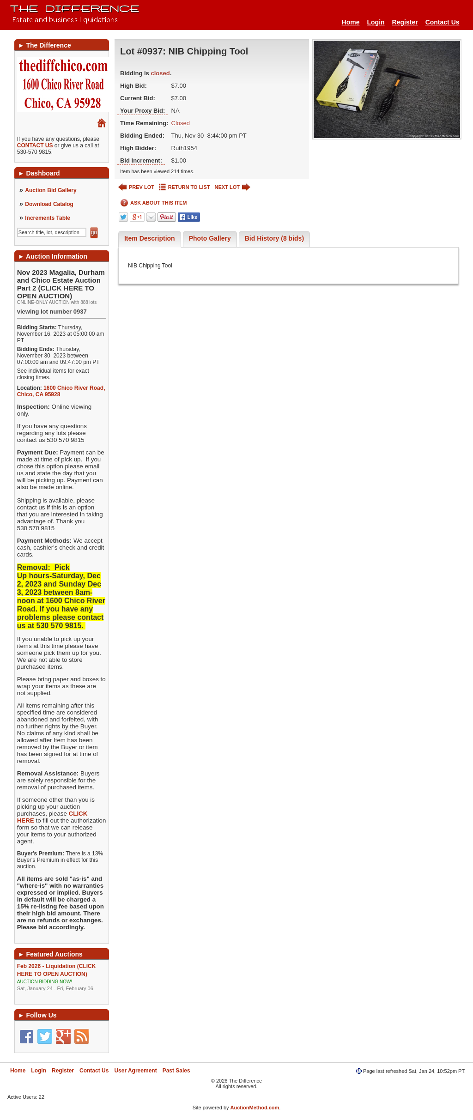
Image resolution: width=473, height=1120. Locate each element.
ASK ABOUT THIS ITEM (154, 203)
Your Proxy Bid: (142, 110)
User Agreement (135, 1070)
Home (351, 22)
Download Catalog (49, 204)
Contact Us (442, 22)
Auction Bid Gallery (50, 190)
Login (375, 22)
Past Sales (176, 1070)
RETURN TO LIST (184, 187)
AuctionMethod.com (254, 1107)
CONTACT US (35, 145)
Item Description (149, 238)
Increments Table (47, 218)
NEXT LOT (232, 187)
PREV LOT (136, 187)
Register (405, 22)
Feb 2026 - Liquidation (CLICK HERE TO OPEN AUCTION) (61, 977)
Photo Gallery (210, 238)
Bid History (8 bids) (274, 238)
